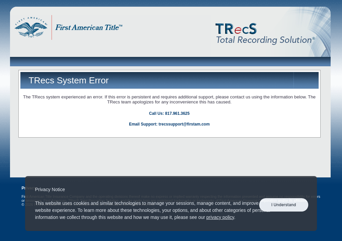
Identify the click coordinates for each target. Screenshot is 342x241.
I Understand (283, 204)
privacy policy (220, 217)
